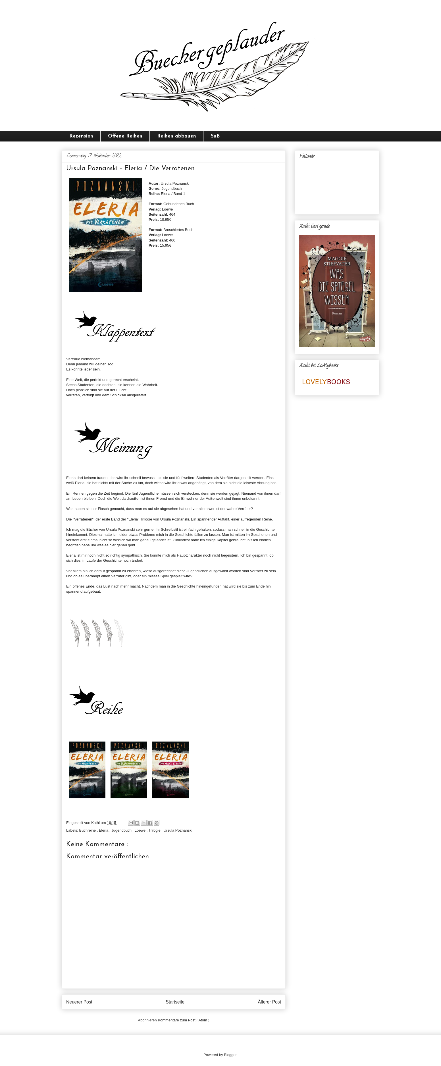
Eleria (104, 830)
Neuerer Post (79, 1002)
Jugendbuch (121, 830)
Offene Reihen (125, 136)
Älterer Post (269, 1002)
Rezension (81, 136)
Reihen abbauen (176, 136)
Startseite (175, 1002)
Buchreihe (88, 830)
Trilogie (155, 830)
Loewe (141, 830)
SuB (215, 136)
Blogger (230, 1055)
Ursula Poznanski (178, 830)
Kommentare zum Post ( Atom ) (183, 1020)
